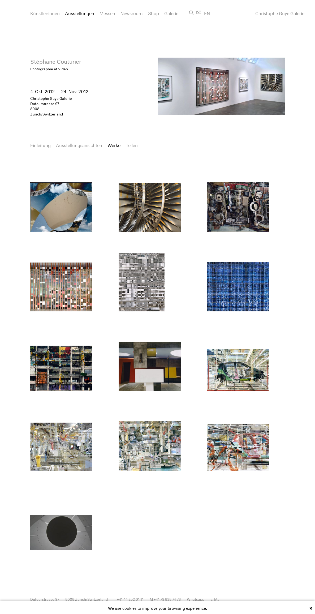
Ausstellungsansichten (79, 144)
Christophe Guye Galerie (279, 13)
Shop (153, 12)
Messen (107, 12)
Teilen (132, 144)
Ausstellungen (79, 12)
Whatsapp (195, 599)
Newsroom (131, 12)
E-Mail (216, 599)
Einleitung (40, 144)
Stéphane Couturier (55, 60)
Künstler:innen (45, 12)
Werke (113, 144)
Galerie (171, 12)
